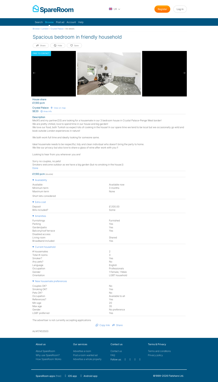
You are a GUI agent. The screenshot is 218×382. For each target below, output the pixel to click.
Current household (45, 246)
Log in (180, 9)
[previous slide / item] (34, 73)
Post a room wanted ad (85, 355)
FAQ (113, 355)
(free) (48, 375)
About (45, 351)
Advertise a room (82, 351)
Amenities (40, 215)
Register (162, 9)
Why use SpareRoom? (48, 355)
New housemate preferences (51, 281)
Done (35, 168)
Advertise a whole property (87, 359)
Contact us (116, 351)
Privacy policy (155, 355)
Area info (46, 111)
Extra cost (40, 202)
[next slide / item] (184, 73)
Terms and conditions (159, 351)
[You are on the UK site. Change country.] (115, 9)
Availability (41, 180)
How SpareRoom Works (48, 359)
